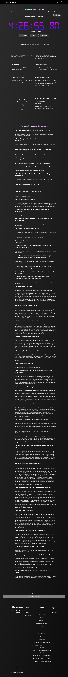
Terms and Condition (28, 611)
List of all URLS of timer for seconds (42, 661)
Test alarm (44, 35)
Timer (41, 617)
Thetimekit (54, 612)
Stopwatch (41, 620)
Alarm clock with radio (41, 623)
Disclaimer (28, 615)
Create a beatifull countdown (41, 611)
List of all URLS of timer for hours (41, 655)
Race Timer (41, 630)
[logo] (11, 2)
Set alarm (23, 35)
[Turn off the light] (61, 2)
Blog (57, 2)
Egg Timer (41, 636)
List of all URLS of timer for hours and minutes (41, 651)
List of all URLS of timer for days (42, 642)
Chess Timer (41, 626)
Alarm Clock (42, 614)
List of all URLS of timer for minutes (42, 658)
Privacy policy (28, 619)
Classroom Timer (41, 633)
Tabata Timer (41, 639)
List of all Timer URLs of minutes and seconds (41, 646)
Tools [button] (52, 2)
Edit (34, 35)
